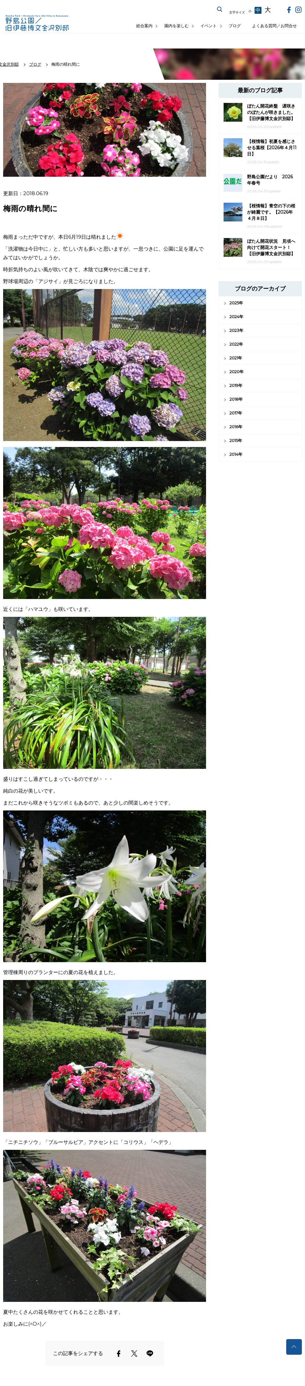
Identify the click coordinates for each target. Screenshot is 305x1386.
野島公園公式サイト (38, 23)
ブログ (235, 25)
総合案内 (144, 25)
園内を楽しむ (176, 25)
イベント (208, 25)
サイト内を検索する (220, 9)
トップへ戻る (294, 1347)
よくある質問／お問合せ (274, 25)
